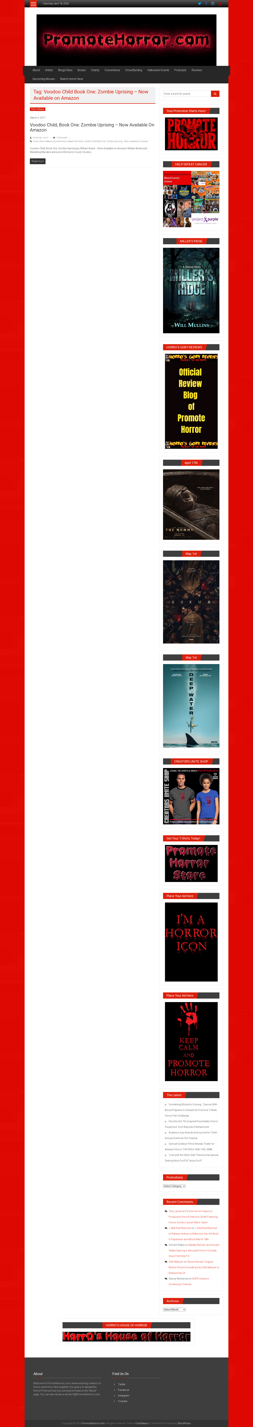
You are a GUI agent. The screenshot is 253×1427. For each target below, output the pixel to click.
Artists (49, 70)
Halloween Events (158, 70)
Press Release (37, 109)
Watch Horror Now (71, 79)
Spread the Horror (75, 141)
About (36, 70)
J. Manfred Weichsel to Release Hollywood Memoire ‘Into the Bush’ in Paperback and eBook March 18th (194, 1234)
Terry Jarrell (175, 1211)
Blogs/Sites (65, 70)
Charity (95, 70)
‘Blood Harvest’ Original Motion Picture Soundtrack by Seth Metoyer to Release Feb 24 (194, 1267)
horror (35, 141)
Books (82, 70)
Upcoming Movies (44, 79)
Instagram (123, 1395)
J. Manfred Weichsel (180, 1228)
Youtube (122, 1401)
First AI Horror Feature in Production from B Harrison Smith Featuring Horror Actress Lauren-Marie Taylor (193, 1217)
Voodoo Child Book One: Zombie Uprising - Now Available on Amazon (116, 141)
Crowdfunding (133, 70)
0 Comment (60, 137)
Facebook (123, 1390)
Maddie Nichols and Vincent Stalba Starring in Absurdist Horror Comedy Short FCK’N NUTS (194, 1251)
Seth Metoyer (176, 1261)
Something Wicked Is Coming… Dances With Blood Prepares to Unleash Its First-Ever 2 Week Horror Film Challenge (191, 1110)
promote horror (59, 141)
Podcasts (180, 70)
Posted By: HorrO (40, 137)
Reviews (197, 70)
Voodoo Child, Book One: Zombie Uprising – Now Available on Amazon (92, 127)
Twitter (121, 1384)
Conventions (112, 70)
